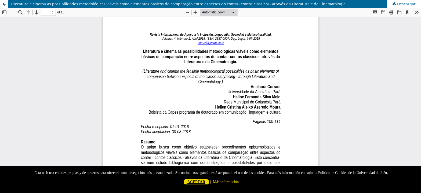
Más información (226, 182)
